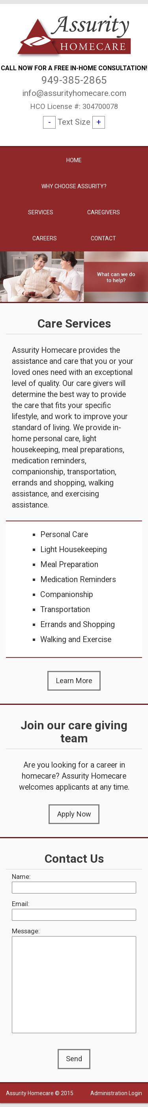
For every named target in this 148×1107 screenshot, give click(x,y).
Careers (44, 238)
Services (40, 212)
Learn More (74, 680)
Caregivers (103, 212)
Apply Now (74, 814)
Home (74, 160)
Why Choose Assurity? (74, 186)
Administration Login (116, 1093)
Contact (103, 238)
